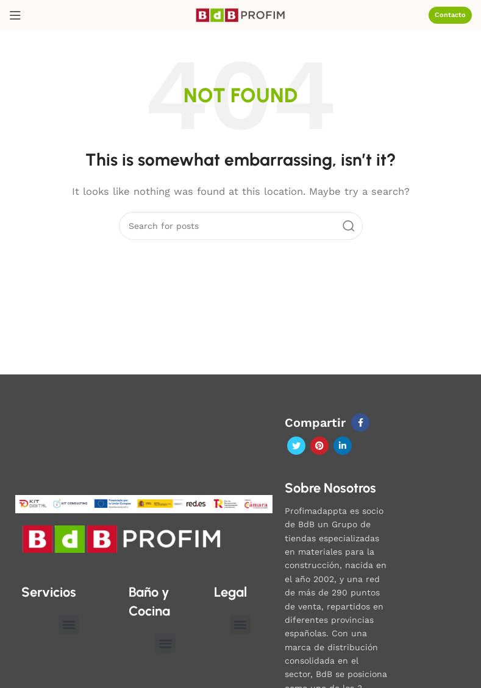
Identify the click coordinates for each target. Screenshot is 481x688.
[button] (69, 624)
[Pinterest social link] (319, 446)
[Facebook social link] (360, 422)
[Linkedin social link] (342, 446)
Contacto (450, 15)
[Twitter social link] (296, 446)
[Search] (241, 226)
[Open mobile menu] (15, 15)
